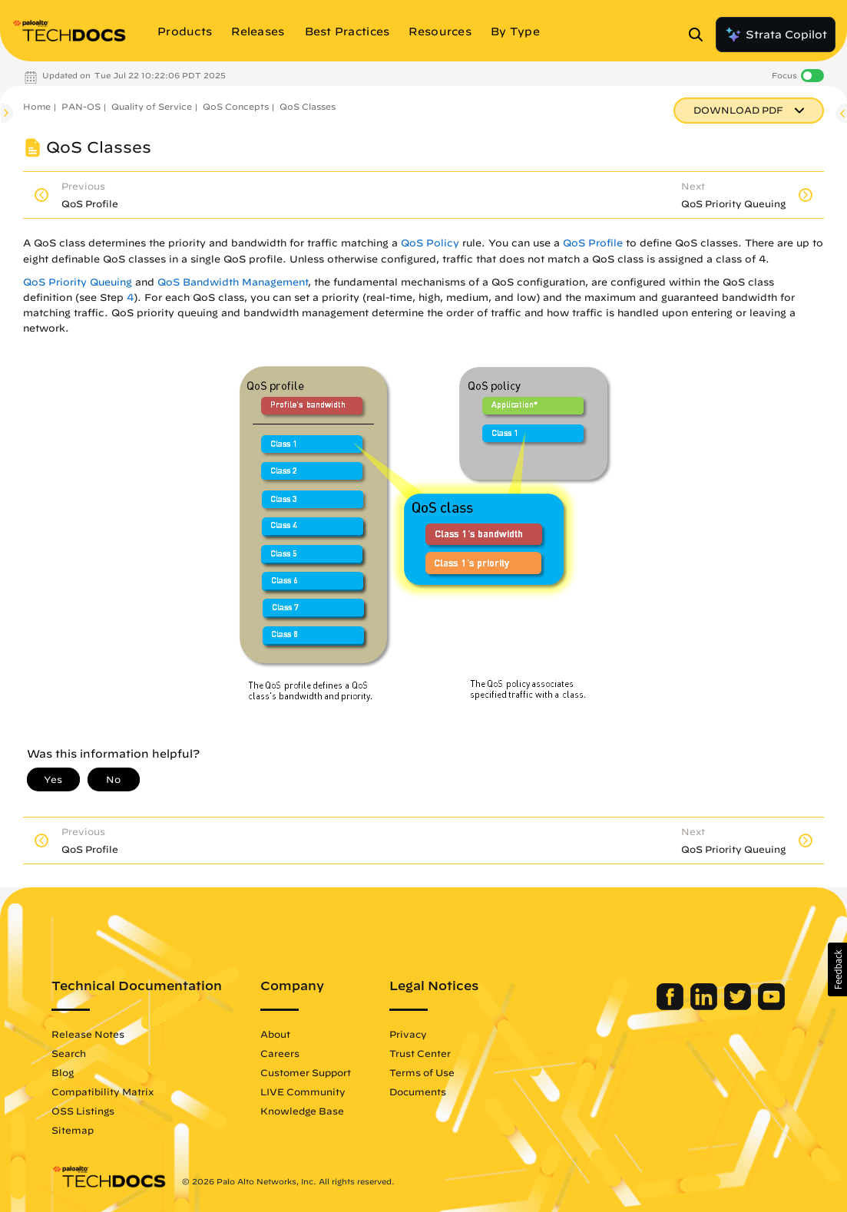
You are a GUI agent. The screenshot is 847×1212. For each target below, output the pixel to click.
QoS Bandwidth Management (232, 282)
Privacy (408, 1034)
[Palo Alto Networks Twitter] (739, 1006)
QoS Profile (593, 243)
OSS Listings (82, 1110)
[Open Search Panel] (700, 34)
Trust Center (420, 1053)
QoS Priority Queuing (77, 282)
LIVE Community (303, 1091)
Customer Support (305, 1072)
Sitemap (72, 1129)
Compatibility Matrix (102, 1091)
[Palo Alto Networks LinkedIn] (705, 1006)
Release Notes (87, 1034)
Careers (279, 1053)
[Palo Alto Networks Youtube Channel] (771, 1006)
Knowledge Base (302, 1110)
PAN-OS (81, 106)
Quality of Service (151, 106)
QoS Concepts (236, 106)
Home (37, 106)
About (275, 1034)
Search (68, 1053)
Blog (62, 1072)
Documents (417, 1091)
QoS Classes (308, 106)
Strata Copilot (775, 34)
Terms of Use (422, 1072)
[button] (837, 969)
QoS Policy (430, 243)
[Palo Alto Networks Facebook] (672, 1006)
